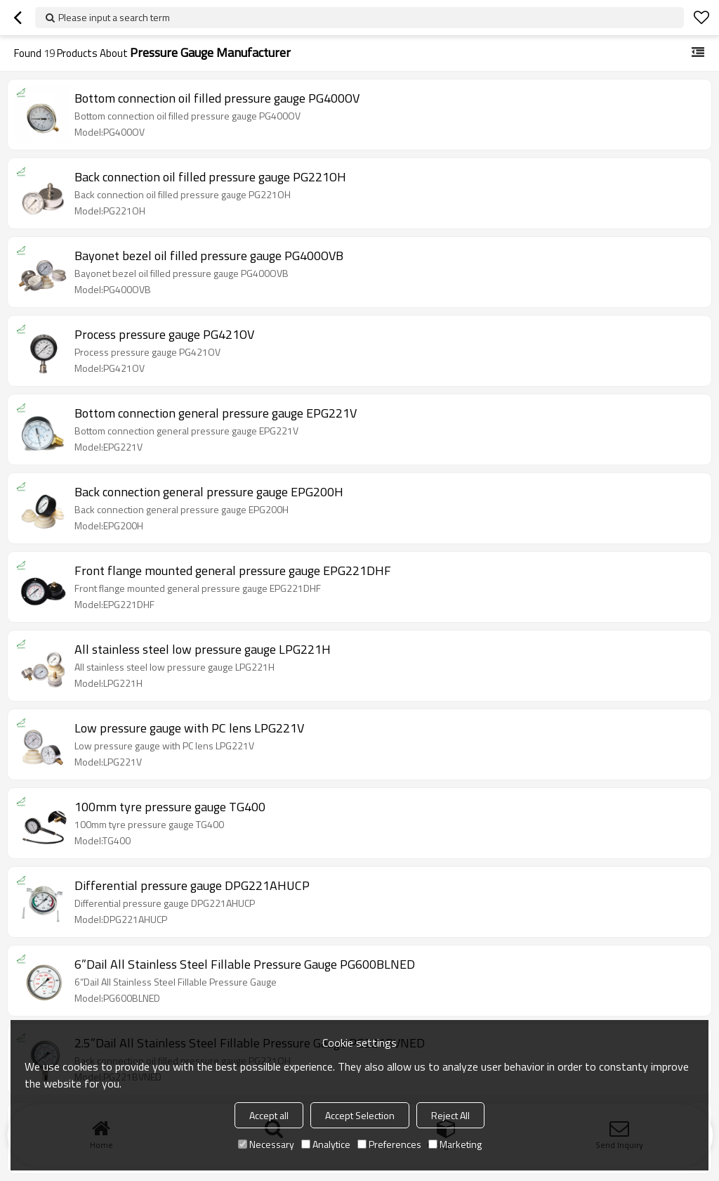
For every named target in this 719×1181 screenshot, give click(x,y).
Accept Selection (360, 1115)
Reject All (450, 1115)
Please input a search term (114, 17)
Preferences (389, 1144)
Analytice (325, 1144)
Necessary (266, 1144)
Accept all (269, 1115)
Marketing (455, 1144)
